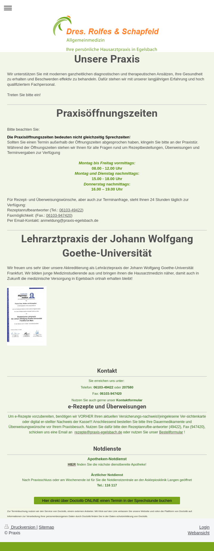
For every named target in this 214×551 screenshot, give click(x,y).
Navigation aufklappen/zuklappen (107, 7)
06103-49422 (70, 210)
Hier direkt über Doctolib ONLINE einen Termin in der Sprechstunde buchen (107, 500)
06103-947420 (58, 215)
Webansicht (199, 532)
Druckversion (20, 527)
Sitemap (46, 527)
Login (204, 527)
